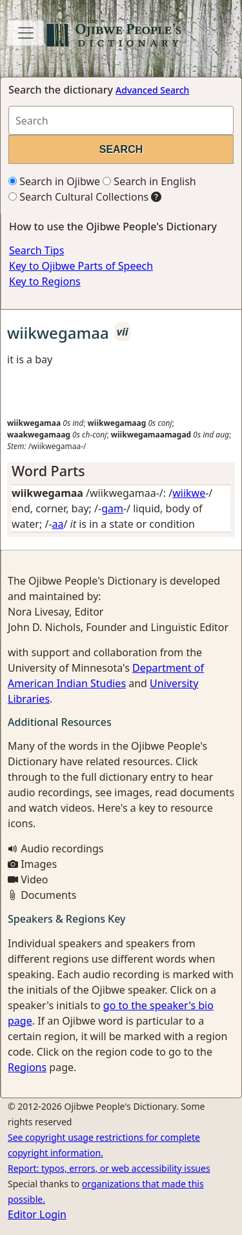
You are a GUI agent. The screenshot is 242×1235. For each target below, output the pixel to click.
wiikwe (188, 493)
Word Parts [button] (48, 470)
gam (112, 508)
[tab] (121, 471)
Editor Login (37, 1214)
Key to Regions (45, 281)
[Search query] (121, 120)
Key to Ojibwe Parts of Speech (81, 266)
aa (58, 524)
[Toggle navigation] (26, 33)
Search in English (149, 181)
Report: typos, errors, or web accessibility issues (109, 1168)
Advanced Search (152, 90)
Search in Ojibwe (54, 181)
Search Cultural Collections (78, 197)
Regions (27, 1067)
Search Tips (36, 250)
